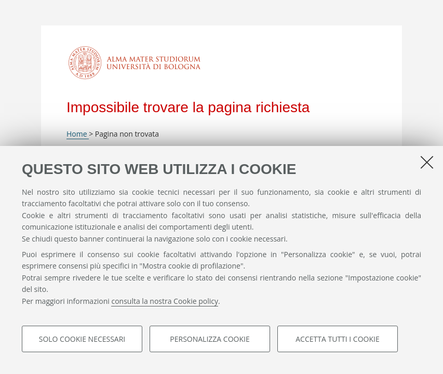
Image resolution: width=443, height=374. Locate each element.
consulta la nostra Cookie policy (164, 301)
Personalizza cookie (209, 339)
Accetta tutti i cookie (337, 339)
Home (77, 134)
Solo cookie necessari (82, 339)
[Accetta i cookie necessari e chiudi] (427, 162)
